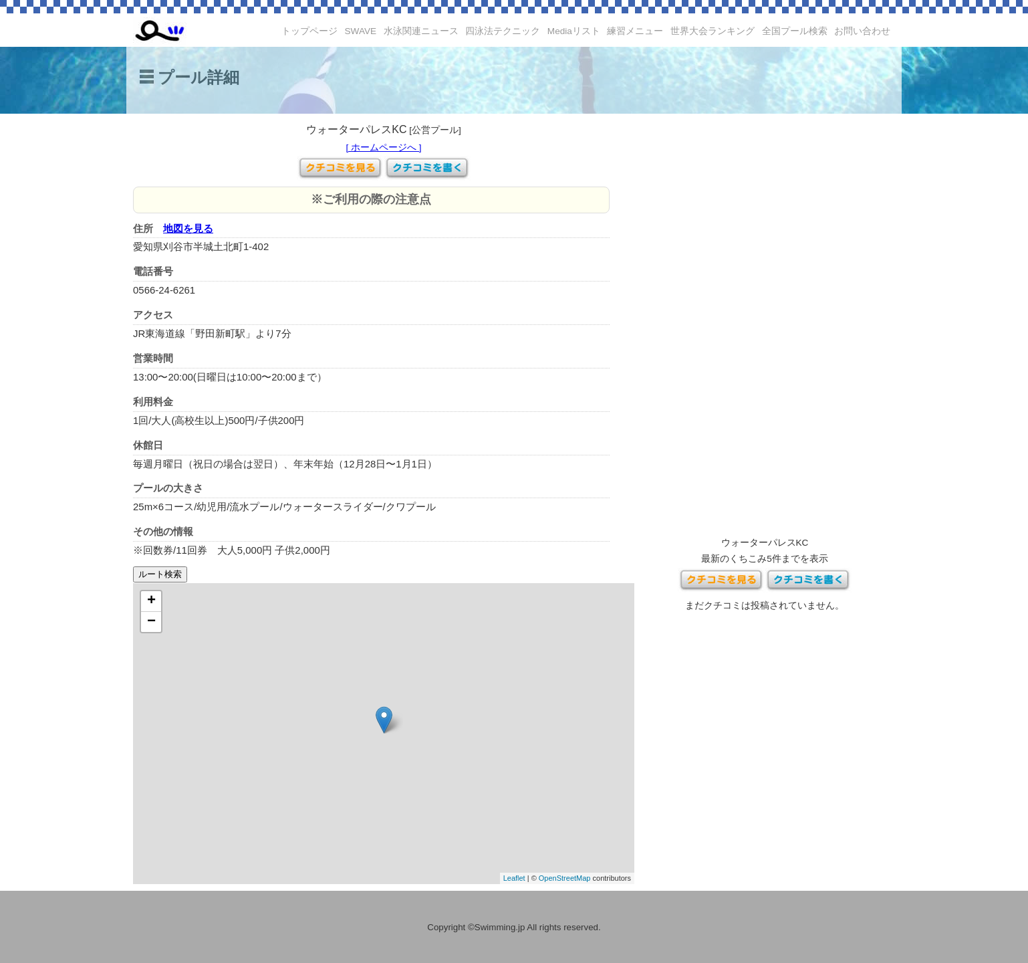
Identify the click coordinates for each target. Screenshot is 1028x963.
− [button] (151, 622)
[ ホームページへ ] (383, 147)
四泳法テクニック (502, 31)
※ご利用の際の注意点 (371, 199)
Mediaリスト (573, 31)
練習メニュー (635, 31)
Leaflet (514, 878)
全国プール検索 (794, 31)
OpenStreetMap (565, 878)
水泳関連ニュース (421, 31)
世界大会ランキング (712, 31)
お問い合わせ (862, 31)
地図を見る (188, 228)
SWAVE (361, 31)
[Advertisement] (764, 327)
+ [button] (151, 601)
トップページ (309, 31)
